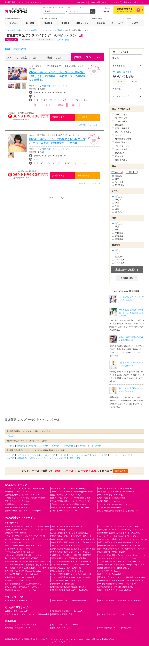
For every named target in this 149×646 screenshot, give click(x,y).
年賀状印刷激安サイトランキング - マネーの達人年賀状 (73, 539)
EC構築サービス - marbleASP (16, 611)
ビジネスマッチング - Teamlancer (64, 625)
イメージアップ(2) (100, 455)
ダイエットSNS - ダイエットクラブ (18, 542)
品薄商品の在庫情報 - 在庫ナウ (63, 614)
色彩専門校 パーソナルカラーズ (54, 86)
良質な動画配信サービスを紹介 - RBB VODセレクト (118, 542)
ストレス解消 (119, 121)
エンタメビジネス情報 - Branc (110, 508)
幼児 (115, 226)
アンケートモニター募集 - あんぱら (18, 601)
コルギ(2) (10, 458)
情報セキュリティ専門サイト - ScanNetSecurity (116, 488)
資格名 (134, 82)
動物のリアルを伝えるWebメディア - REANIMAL (70, 508)
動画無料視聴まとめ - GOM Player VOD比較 (68, 558)
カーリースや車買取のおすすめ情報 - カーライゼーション (27, 561)
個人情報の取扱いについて (47, 639)
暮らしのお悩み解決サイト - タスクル (66, 546)
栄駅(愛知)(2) (83, 446)
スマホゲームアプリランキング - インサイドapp (117, 558)
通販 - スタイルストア (60, 628)
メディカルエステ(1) (58, 458)
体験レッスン (82, 23)
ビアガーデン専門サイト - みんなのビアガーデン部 (25, 536)
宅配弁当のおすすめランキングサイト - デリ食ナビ (71, 552)
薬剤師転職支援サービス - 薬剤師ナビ (66, 568)
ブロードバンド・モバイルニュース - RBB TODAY (24, 488)
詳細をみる (120, 471)
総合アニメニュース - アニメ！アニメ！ (67, 495)
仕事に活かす (119, 142)
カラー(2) (62, 455)
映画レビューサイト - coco (61, 530)
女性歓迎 (117, 239)
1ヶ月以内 (118, 259)
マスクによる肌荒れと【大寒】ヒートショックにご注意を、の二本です (131, 313)
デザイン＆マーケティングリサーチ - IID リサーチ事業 (119, 601)
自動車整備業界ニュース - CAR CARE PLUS (22, 495)
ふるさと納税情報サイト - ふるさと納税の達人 (69, 533)
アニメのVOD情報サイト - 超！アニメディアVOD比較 (119, 561)
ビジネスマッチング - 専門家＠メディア (20, 625)
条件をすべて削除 (63, 40)
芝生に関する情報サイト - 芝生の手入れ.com (68, 526)
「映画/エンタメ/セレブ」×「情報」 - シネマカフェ (71, 504)
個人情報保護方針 (29, 639)
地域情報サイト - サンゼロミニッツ (18, 581)
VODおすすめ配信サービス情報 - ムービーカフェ (117, 584)
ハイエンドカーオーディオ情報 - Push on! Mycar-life (25, 498)
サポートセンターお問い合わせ (72, 639)
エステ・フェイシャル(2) (79, 455)
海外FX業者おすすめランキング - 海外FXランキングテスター (122, 549)
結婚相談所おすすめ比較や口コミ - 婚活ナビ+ (69, 587)
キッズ (116, 135)
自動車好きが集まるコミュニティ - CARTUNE (69, 590)
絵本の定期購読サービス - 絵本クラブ (66, 581)
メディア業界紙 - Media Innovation (111, 498)
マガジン (136, 23)
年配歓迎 (117, 232)
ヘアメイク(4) (49, 455)
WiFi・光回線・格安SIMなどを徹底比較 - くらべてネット (27, 568)
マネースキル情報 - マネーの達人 (111, 495)
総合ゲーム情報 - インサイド (16, 508)
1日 (115, 253)
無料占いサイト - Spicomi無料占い (111, 574)
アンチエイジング (44, 40)
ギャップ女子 (119, 149)
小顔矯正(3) (22, 458)
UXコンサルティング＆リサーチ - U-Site (67, 571)
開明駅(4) (21, 446)
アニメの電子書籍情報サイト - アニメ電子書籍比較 (71, 561)
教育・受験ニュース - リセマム (17, 501)
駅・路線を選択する (122, 72)
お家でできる (119, 114)
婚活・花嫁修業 (120, 128)
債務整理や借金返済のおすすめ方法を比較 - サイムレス (120, 546)
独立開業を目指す (121, 139)
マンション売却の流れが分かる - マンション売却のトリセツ (121, 555)
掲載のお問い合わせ (99, 2)
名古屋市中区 (26, 40)
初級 (115, 202)
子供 (115, 229)
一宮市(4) (10, 436)
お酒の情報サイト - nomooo (109, 501)
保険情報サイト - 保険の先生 (62, 584)
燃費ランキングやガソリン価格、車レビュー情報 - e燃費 (27, 526)
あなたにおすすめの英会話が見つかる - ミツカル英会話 (73, 549)
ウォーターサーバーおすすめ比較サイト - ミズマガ (118, 536)
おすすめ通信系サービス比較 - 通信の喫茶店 (115, 587)
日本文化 (117, 156)
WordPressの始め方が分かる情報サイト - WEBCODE (119, 533)
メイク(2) (10, 455)
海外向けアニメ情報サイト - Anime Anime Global (70, 498)
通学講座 (48, 23)
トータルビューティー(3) (120, 455)
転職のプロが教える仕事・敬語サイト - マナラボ (24, 546)
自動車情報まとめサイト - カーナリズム (20, 590)
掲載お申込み (82, 2)
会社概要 (8, 639)
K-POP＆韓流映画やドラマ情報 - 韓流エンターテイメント (27, 539)
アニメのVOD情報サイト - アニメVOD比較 (21, 574)
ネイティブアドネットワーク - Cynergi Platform (116, 614)
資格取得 (100, 23)
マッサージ (84, 7)
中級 (115, 205)
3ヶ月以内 (118, 262)
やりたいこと (117, 23)
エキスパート (119, 212)
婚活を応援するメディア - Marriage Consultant (23, 571)
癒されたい (118, 153)
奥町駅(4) (32, 446)
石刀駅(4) (55, 446)
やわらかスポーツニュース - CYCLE (65, 511)
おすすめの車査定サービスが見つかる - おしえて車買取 (26, 565)
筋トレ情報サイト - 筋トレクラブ (18, 549)
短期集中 (117, 256)
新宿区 (55, 7)
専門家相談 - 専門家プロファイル (18, 628)
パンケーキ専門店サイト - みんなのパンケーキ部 (70, 577)
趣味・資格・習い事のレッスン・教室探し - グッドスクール (121, 530)
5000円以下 (119, 185)
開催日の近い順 (20, 49)
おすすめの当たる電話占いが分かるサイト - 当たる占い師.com (122, 539)
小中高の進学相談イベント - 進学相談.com (115, 628)
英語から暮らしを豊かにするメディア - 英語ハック (71, 536)
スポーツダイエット (122, 132)
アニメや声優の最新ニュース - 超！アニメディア (70, 501)
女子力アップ (119, 118)
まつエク (75, 7)
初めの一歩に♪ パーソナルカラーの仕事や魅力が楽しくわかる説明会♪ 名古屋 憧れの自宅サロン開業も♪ (57, 76)
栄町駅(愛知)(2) (69, 446)
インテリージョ (120, 146)
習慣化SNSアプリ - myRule (15, 533)
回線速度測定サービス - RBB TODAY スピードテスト (25, 530)
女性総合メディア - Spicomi (109, 571)
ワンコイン (118, 182)
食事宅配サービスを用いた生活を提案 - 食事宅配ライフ (73, 555)
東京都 (49, 7)
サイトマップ (115, 2)
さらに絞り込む (127, 278)
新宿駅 (61, 7)
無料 (115, 179)
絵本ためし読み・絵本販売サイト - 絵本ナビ (22, 587)
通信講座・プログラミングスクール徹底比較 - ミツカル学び (121, 577)
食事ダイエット (120, 160)
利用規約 (16, 639)
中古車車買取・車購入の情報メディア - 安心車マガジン (73, 542)
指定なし (117, 175)
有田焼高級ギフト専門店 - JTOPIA (111, 552)
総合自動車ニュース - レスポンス (18, 492)
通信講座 (65, 23)
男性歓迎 (117, 236)
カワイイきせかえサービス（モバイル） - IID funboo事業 (27, 614)
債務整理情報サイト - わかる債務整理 (19, 577)
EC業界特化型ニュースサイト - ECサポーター (116, 492)
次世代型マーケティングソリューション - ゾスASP (118, 526)
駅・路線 (30, 23)
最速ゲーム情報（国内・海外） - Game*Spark (23, 511)
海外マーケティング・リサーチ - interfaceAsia (69, 601)
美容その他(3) (74, 458)
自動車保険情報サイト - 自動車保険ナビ (114, 568)
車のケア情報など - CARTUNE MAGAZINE (21, 558)
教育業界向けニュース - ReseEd (17, 504)
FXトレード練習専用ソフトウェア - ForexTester (70, 565)
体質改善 (117, 125)
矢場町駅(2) (96, 446)
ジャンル (13, 23)
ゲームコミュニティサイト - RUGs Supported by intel (72, 492)
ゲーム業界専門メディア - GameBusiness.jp (68, 488)
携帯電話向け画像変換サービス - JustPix (67, 611)
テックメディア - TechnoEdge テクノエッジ (115, 504)
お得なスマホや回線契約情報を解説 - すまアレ (23, 555)
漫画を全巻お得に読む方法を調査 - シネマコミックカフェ (120, 581)
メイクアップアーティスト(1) (29, 455)
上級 (115, 209)
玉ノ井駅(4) (43, 446)
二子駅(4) (10, 446)
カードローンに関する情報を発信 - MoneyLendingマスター (121, 565)
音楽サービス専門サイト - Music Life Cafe (114, 590)
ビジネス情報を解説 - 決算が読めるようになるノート (119, 511)
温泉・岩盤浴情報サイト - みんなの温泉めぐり (23, 584)
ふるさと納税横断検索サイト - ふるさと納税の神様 (71, 574)
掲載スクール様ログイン (133, 2)
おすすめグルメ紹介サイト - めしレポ (19, 552)
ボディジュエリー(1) (38, 458)
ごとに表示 (21, 57)
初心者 (116, 199)
